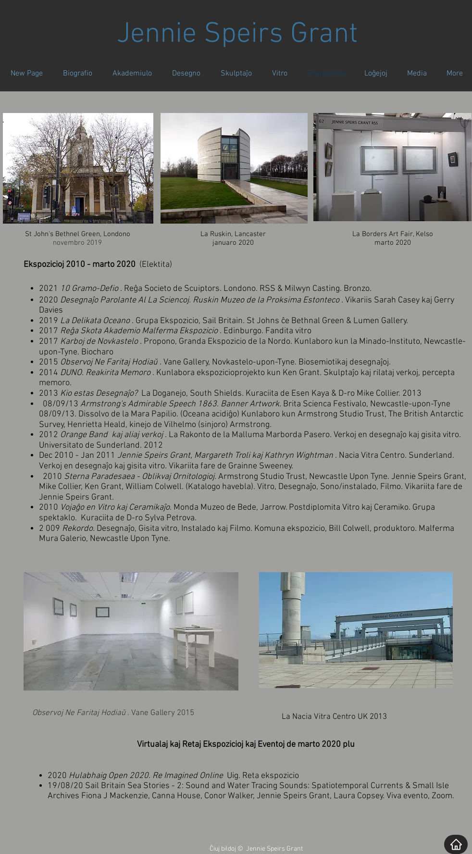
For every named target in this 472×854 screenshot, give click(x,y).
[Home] (456, 844)
